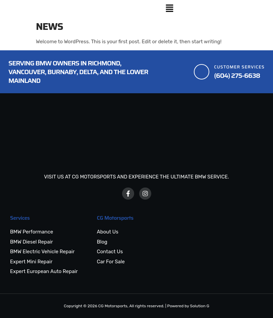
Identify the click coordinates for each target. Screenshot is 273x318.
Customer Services (239, 66)
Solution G (199, 306)
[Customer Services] (201, 72)
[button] (169, 9)
